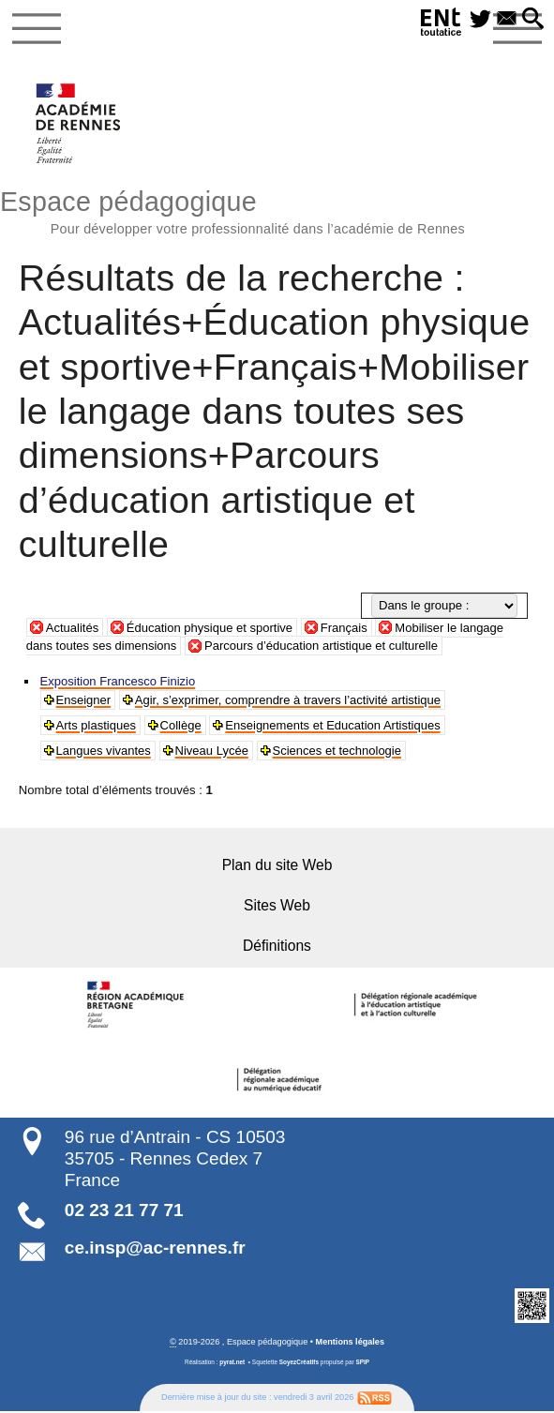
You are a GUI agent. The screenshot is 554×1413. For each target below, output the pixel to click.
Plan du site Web (277, 865)
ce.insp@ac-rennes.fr (155, 1248)
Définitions (277, 947)
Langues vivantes (104, 751)
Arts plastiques (96, 725)
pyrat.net (232, 1363)
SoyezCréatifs (299, 1363)
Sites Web (277, 906)
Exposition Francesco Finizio (118, 681)
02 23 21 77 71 (124, 1212)
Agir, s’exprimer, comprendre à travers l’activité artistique (289, 700)
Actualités (72, 628)
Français (345, 628)
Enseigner (84, 700)
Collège (181, 725)
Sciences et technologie (339, 751)
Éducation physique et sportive (210, 628)
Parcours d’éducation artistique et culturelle (323, 646)
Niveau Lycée (213, 751)
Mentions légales (349, 1343)
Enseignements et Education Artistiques (335, 725)
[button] (533, 19)
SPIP (363, 1363)
